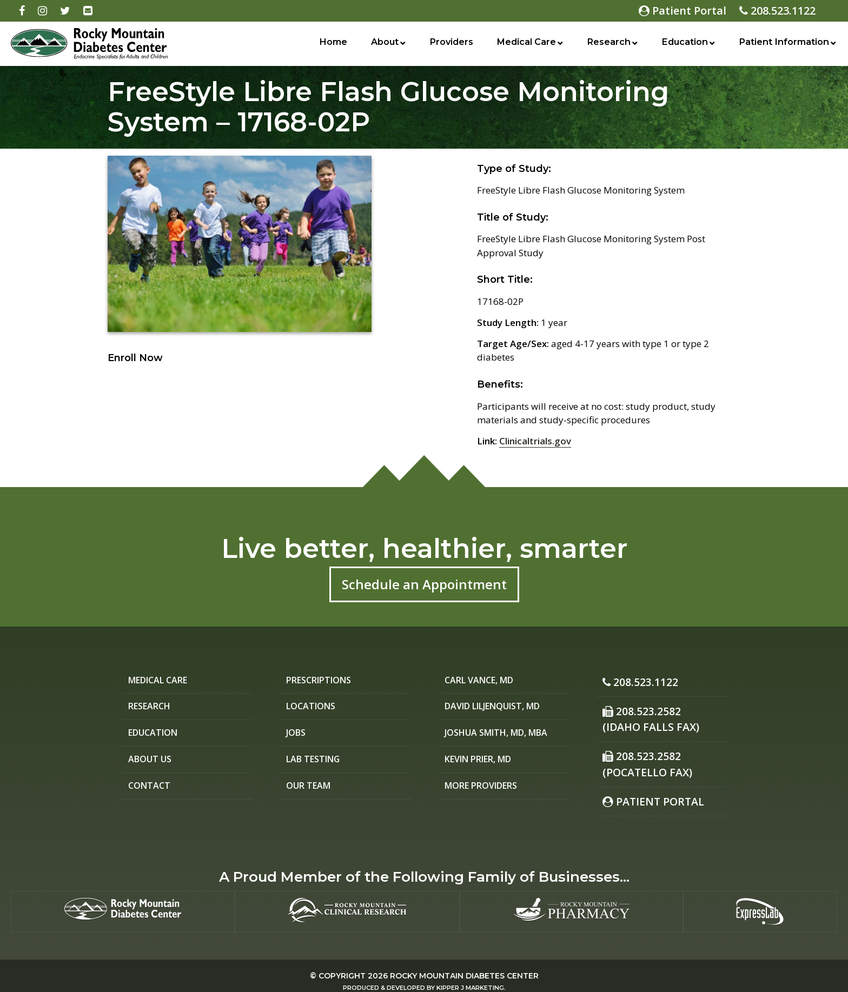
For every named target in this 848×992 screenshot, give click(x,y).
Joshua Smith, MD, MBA (503, 735)
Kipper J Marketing (470, 976)
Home (332, 45)
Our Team (310, 790)
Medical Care (522, 45)
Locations (313, 708)
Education (680, 45)
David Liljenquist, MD (500, 708)
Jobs (297, 735)
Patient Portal (682, 10)
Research (605, 45)
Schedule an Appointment (424, 584)
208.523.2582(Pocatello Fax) (642, 756)
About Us (151, 762)
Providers (447, 45)
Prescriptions (322, 681)
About (382, 45)
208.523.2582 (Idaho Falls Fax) (645, 715)
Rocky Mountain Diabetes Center (464, 964)
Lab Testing (316, 762)
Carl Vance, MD (483, 681)
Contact (150, 790)
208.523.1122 (777, 10)
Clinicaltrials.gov (535, 441)
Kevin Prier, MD (483, 762)
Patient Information (782, 45)
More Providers (485, 790)
